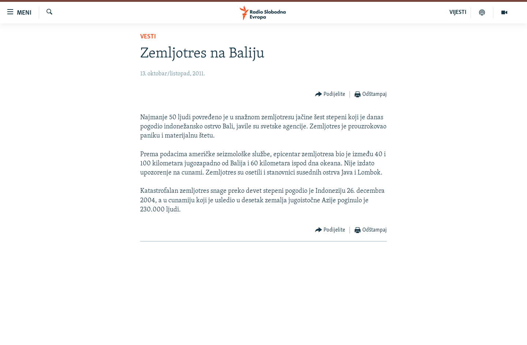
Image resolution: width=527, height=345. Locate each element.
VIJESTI (457, 12)
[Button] (330, 95)
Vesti (148, 36)
